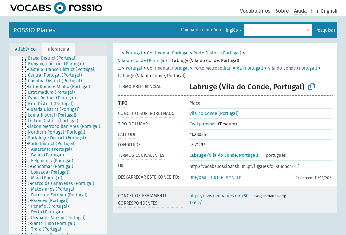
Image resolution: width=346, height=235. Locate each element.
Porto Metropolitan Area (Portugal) (228, 68)
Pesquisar (325, 30)
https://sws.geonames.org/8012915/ (219, 199)
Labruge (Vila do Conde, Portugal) (223, 155)
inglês (232, 30)
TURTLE (216, 178)
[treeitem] (55, 58)
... (119, 53)
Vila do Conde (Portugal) (142, 60)
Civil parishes (203, 124)
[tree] (58, 145)
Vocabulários (255, 11)
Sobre (282, 11)
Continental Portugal (168, 53)
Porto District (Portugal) (217, 53)
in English (326, 11)
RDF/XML (198, 178)
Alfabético (25, 49)
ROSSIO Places (34, 30)
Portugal (134, 53)
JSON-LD (233, 178)
